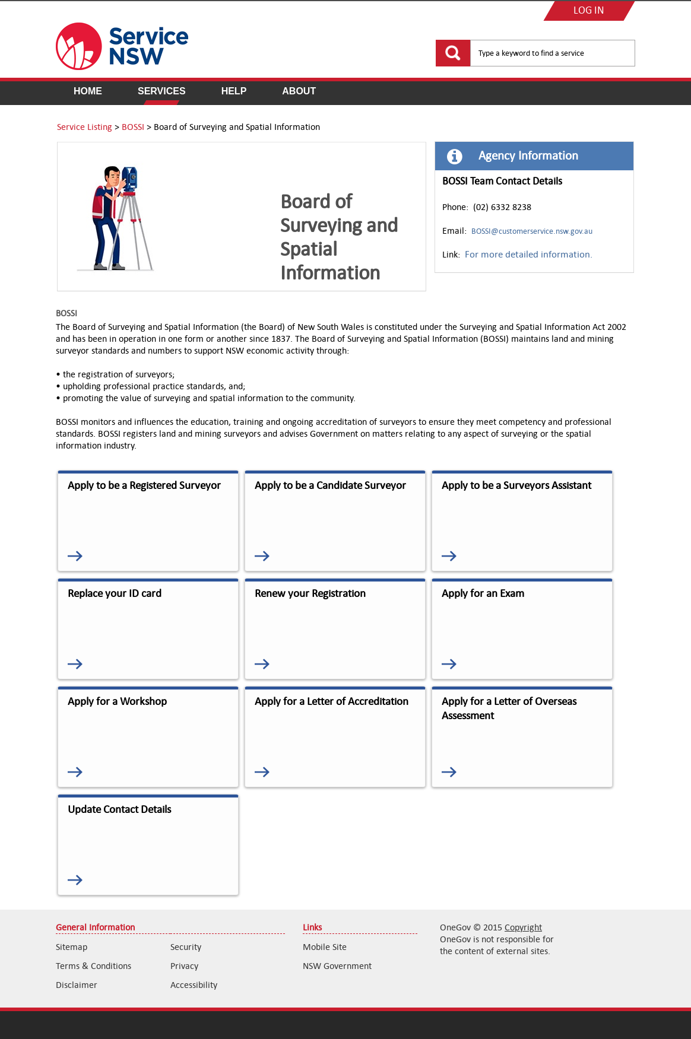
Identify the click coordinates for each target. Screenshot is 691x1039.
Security (185, 947)
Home (88, 91)
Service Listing (84, 127)
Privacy (184, 966)
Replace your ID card (114, 593)
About (299, 91)
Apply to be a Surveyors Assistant (516, 485)
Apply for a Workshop (117, 701)
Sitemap (71, 947)
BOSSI (133, 127)
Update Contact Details (119, 809)
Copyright (523, 927)
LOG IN (588, 11)
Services (162, 91)
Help (234, 91)
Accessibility (193, 985)
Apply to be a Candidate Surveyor (330, 485)
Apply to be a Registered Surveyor (144, 485)
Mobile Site (325, 947)
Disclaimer (76, 985)
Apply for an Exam (483, 593)
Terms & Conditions (93, 966)
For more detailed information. (528, 254)
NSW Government (337, 966)
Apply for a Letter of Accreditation (331, 701)
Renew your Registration (310, 593)
